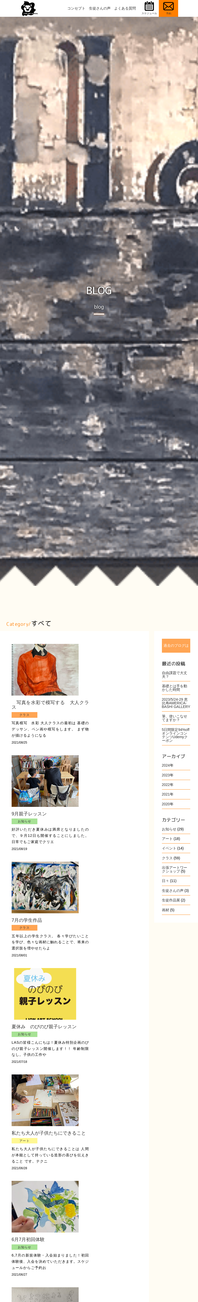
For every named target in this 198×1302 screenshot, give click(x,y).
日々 (165, 881)
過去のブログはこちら (176, 648)
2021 (166, 794)
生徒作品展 (171, 900)
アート (167, 839)
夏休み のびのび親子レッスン (44, 1026)
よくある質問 (125, 8)
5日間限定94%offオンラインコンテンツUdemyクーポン (175, 735)
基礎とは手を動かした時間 (174, 688)
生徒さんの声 (100, 8)
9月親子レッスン (29, 813)
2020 (166, 804)
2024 (166, 765)
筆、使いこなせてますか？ (174, 718)
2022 (166, 785)
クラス (167, 858)
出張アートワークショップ (174, 869)
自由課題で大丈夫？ (174, 675)
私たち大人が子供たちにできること (45, 1135)
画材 (165, 910)
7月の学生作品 (27, 920)
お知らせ (169, 829)
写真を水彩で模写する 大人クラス (45, 705)
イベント (169, 848)
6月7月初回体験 (28, 1244)
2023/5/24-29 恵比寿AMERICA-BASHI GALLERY (176, 703)
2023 (166, 775)
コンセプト (76, 8)
